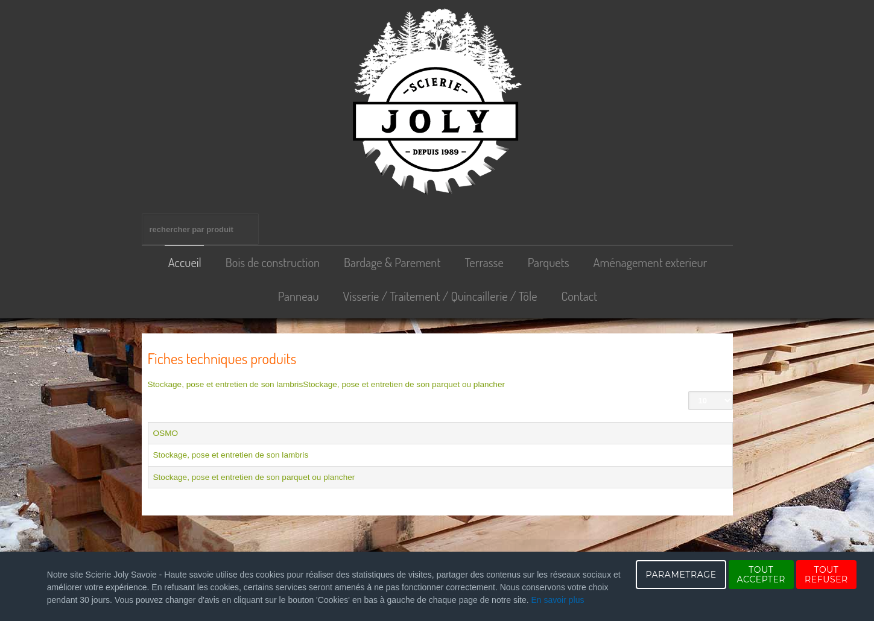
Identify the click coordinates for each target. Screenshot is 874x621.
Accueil (184, 262)
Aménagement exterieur (651, 262)
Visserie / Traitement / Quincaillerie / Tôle (440, 296)
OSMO (166, 433)
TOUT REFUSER (826, 574)
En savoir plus (557, 600)
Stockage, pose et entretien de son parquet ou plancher (404, 384)
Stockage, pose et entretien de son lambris (225, 384)
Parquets (548, 262)
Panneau (298, 296)
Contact (580, 296)
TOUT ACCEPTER (761, 574)
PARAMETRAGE (680, 574)
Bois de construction (273, 262)
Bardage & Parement (392, 262)
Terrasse (483, 262)
